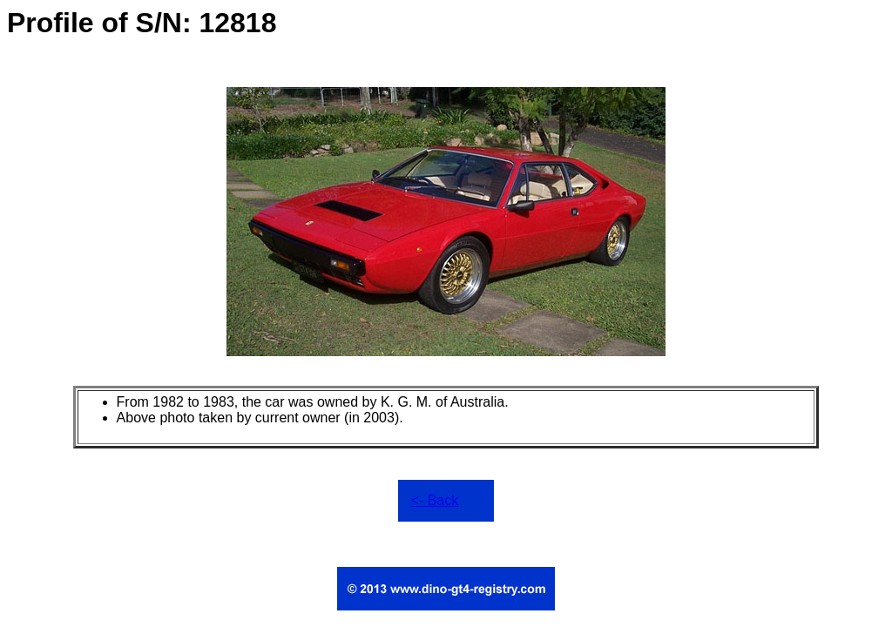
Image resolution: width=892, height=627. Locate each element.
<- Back (435, 500)
